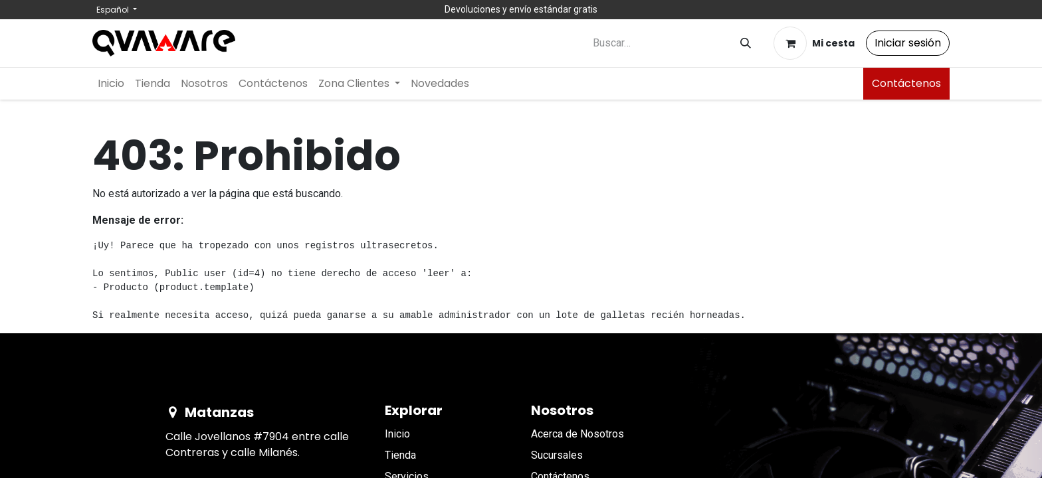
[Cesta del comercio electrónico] (814, 43)
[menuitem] (111, 83)
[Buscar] (745, 43)
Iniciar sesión (908, 42)
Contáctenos (906, 83)
